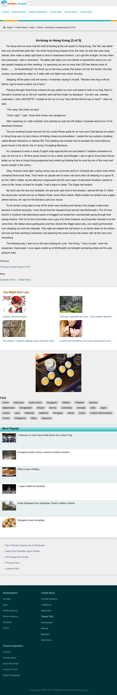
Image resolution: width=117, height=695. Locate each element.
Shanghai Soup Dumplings (31, 520)
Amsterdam (47, 622)
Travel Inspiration (37, 12)
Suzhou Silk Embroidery (15, 316)
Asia (32, 27)
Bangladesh (26, 407)
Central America (49, 599)
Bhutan (40, 407)
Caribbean (46, 604)
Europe (6, 599)
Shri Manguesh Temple (16, 557)
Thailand (79, 402)
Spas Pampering (11, 675)
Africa (6, 628)
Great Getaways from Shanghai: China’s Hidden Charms (46, 503)
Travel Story (71, 12)
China (40, 27)
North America (10, 610)
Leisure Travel (10, 669)
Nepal (71, 413)
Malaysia (29, 413)
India (92, 407)
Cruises (7, 652)
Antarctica (46, 610)
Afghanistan (9, 407)
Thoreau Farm (12, 562)
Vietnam (93, 402)
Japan (103, 407)
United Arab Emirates (101, 413)
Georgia (81, 407)
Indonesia (19, 402)
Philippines (20, 418)
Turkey (6, 418)
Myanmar (46, 418)
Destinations (19, 12)
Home (6, 12)
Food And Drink (11, 663)
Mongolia (58, 413)
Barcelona (46, 640)
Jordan (6, 413)
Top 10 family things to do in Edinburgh (25, 545)
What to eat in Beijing (28, 469)
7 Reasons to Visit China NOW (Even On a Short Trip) (45, 435)
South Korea (35, 402)
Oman (82, 413)
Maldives (43, 413)
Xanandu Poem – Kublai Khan (15, 279)
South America (10, 616)
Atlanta (44, 628)
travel (9, 27)
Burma (53, 407)
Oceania (7, 622)
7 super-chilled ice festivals (31, 486)
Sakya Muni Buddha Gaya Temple (22, 551)
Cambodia (66, 407)
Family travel (9, 657)
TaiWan (66, 402)
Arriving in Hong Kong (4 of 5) (15, 266)
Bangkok (45, 634)
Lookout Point (12, 568)
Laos (17, 413)
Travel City (86, 12)
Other (34, 418)
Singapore (52, 402)
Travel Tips (56, 12)
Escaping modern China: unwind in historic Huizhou (44, 452)
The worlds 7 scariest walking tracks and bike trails (28, 340)
